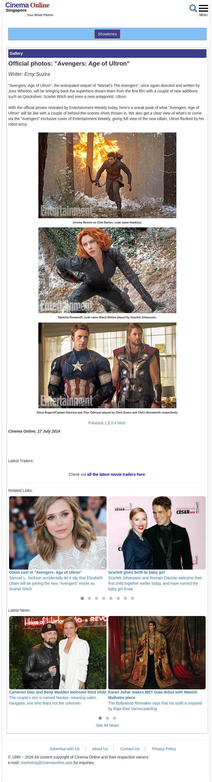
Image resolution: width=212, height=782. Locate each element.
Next (121, 423)
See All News (107, 725)
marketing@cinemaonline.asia (47, 762)
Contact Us (129, 749)
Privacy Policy (164, 749)
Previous (95, 423)
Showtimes (107, 34)
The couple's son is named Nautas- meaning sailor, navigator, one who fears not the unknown (58, 660)
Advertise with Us (65, 749)
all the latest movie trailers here (116, 474)
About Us (100, 749)
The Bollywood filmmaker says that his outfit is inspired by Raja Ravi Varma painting (157, 663)
